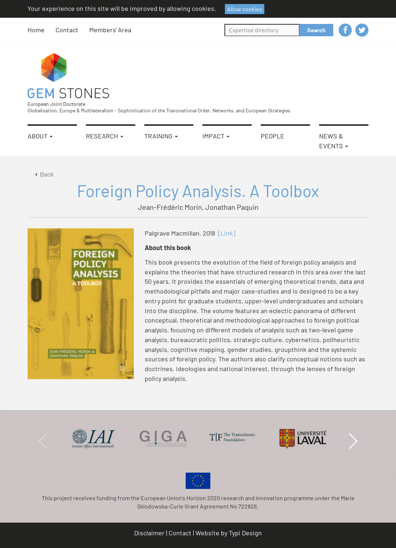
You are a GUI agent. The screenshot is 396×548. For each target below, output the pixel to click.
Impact (216, 136)
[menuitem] (41, 30)
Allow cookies (244, 8)
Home (36, 30)
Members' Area (110, 30)
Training (161, 136)
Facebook (345, 30)
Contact (66, 30)
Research (104, 136)
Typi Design (245, 533)
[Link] (226, 233)
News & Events (333, 141)
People (272, 136)
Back (43, 174)
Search (316, 29)
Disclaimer (149, 533)
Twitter (361, 30)
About (40, 136)
